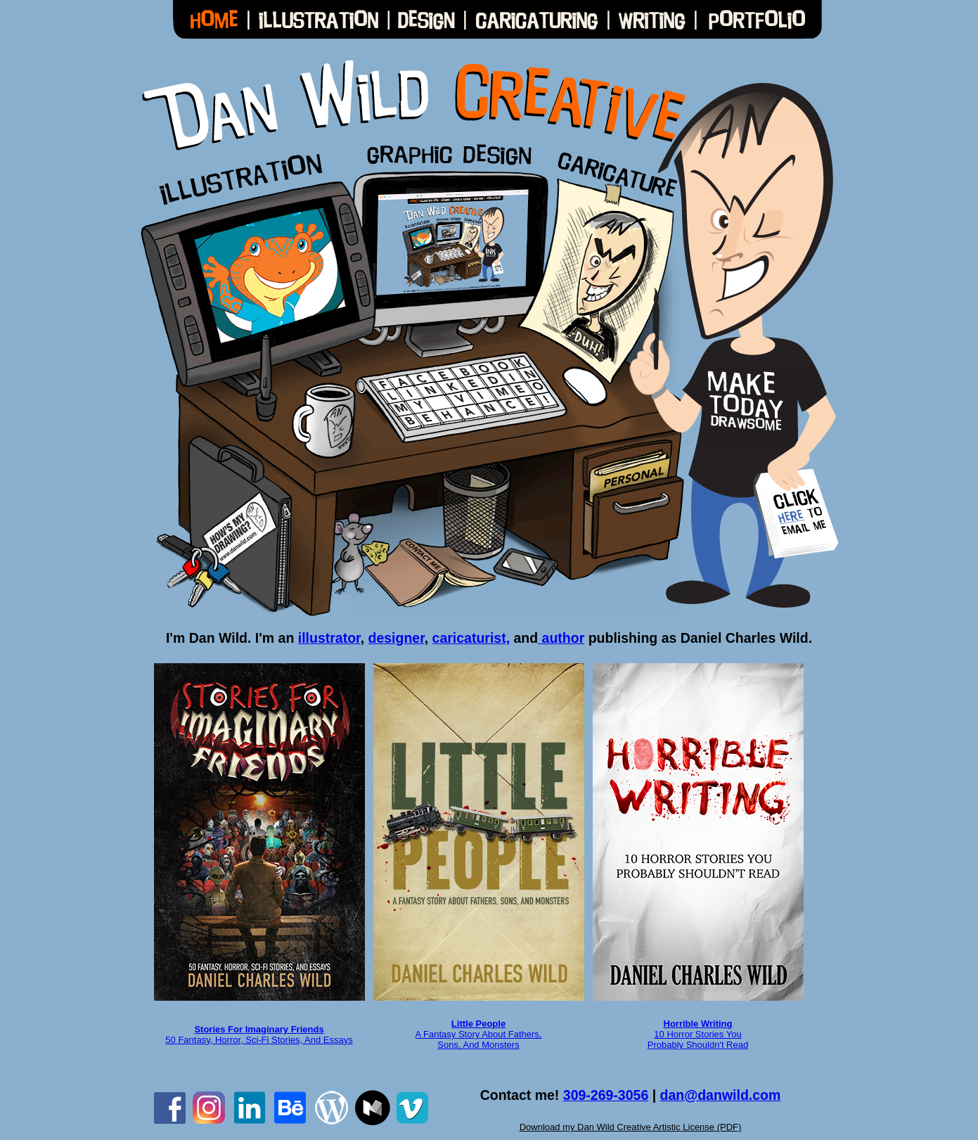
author (561, 638)
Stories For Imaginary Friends (258, 1029)
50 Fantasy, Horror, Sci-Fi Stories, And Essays (258, 1040)
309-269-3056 (605, 1095)
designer (396, 638)
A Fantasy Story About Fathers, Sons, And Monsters (479, 1039)
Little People (478, 1023)
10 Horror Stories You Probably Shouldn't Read (698, 1034)
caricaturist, (471, 638)
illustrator (329, 638)
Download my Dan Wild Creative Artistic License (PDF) (631, 1127)
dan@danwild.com (720, 1095)
